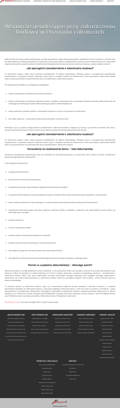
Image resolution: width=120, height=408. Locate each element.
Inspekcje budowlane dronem (16, 340)
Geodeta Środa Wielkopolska (47, 365)
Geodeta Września (47, 368)
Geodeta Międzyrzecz (47, 389)
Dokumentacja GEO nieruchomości (16, 329)
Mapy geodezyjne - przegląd (39, 318)
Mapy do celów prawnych (40, 325)
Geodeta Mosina (107, 343)
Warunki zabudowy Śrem (86, 322)
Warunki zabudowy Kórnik (86, 325)
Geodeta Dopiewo (107, 336)
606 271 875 (72, 372)
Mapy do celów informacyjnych (39, 329)
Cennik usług (72, 379)
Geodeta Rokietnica (107, 350)
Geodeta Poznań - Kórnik (107, 318)
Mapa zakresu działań (47, 393)
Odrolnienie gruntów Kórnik (62, 325)
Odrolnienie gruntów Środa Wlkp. (63, 333)
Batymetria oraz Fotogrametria (16, 325)
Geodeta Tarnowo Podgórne (107, 340)
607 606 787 (72, 368)
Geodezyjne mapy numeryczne (39, 333)
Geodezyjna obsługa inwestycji (16, 318)
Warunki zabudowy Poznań (86, 318)
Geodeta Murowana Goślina (107, 357)
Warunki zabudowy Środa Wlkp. (86, 333)
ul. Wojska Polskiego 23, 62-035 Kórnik (73, 365)
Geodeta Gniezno (47, 379)
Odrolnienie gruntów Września (62, 329)
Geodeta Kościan (47, 375)
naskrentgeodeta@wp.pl (73, 375)
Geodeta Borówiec (107, 329)
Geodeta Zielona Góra (47, 386)
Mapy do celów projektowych (39, 322)
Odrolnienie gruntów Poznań (62, 318)
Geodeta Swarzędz (107, 322)
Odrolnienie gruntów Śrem (62, 322)
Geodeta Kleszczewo (107, 325)
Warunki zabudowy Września (86, 329)
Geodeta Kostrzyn (107, 333)
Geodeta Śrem (47, 372)
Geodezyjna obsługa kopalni (16, 322)
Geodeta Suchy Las (107, 354)
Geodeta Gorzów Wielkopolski (47, 382)
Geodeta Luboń (107, 347)
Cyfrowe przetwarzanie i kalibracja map (16, 336)
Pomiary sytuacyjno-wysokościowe (16, 333)
